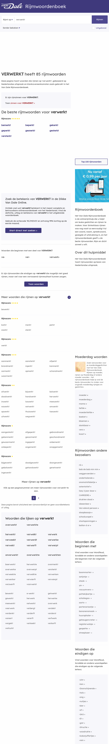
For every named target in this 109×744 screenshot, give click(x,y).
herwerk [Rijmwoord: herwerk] (31, 598)
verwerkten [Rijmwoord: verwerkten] (54, 555)
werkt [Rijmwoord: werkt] (4, 345)
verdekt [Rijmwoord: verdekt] (52, 608)
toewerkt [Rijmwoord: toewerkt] (54, 411)
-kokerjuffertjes (86, 736)
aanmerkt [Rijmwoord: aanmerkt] (6, 361)
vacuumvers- (85, 589)
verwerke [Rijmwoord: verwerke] (53, 539)
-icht (81, 680)
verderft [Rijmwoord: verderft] (31, 613)
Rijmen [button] (99, 19)
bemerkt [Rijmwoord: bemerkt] (6, 125)
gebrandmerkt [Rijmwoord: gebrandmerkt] (57, 432)
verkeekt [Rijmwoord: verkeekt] (31, 623)
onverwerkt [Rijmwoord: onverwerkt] (11, 555)
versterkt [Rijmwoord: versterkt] (6, 136)
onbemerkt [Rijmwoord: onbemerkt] (55, 442)
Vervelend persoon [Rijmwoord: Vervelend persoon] (88, 508)
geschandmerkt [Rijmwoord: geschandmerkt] (57, 437)
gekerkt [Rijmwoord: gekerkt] (54, 125)
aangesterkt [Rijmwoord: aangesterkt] (7, 432)
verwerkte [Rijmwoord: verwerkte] (32, 524)
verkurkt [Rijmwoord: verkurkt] (9, 628)
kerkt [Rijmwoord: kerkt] (4, 325)
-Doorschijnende (87, 688)
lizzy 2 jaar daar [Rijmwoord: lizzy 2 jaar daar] (87, 491)
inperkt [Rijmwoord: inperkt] (28, 366)
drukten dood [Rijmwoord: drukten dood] (85, 499)
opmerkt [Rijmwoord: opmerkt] (29, 371)
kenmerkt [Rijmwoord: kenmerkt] (54, 366)
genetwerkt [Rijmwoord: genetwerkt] (55, 467)
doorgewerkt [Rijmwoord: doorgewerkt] (56, 462)
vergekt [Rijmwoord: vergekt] (9, 623)
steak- (82, 581)
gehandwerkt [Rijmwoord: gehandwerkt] (32, 467)
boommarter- (85, 572)
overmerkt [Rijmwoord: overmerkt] (53, 564)
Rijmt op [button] (7, 19)
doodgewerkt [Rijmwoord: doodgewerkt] (32, 462)
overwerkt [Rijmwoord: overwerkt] (11, 524)
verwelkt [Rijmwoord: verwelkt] (31, 534)
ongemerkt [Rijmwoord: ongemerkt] (30, 447)
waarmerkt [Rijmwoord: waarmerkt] (6, 376)
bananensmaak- (87, 611)
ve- (3, 257)
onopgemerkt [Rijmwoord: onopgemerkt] (56, 447)
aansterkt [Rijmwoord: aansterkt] (30, 361)
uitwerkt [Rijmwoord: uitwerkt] (5, 416)
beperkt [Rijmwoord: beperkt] (29, 125)
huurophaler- (85, 615)
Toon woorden (36, 284)
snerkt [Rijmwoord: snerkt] (4, 330)
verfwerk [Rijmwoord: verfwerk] (52, 618)
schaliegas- (84, 598)
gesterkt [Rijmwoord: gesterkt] (54, 130)
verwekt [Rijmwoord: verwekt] (9, 545)
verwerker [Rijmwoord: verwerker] (10, 579)
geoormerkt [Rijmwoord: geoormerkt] (31, 437)
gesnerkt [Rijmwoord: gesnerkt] (30, 130)
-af (80, 710)
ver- (27, 257)
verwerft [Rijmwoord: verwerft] (31, 545)
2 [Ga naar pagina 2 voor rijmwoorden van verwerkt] (38, 498)
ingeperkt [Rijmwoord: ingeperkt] (30, 442)
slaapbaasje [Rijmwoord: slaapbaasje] (85, 512)
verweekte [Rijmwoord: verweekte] (10, 574)
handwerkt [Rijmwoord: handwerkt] (30, 396)
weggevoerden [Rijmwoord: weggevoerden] (86, 473)
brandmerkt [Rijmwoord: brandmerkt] (7, 366)
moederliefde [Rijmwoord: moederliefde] (85, 412)
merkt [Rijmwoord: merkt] (28, 325)
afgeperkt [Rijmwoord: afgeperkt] (30, 432)
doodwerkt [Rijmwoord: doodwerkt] (6, 396)
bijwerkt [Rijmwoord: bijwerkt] (29, 391)
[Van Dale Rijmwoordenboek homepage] (13, 6)
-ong (81, 697)
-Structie (83, 727)
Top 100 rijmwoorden (91, 161)
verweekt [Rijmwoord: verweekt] (10, 539)
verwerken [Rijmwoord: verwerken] (53, 574)
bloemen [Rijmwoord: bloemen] (83, 421)
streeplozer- (85, 632)
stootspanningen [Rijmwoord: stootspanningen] (87, 521)
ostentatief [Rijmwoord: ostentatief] (84, 486)
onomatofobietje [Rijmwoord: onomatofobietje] (87, 482)
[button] (69, 297)
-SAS (81, 714)
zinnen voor (21, 103)
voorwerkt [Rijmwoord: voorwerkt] (32, 584)
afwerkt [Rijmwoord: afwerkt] (5, 391)
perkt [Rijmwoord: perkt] (52, 325)
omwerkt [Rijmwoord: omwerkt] (54, 406)
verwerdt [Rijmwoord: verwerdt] (32, 539)
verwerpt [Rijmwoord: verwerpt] (53, 545)
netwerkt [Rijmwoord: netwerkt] (29, 406)
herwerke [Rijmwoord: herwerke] (52, 598)
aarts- (82, 602)
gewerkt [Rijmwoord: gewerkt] (9, 598)
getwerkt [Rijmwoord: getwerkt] (52, 593)
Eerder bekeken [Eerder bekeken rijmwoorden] (10, 28)
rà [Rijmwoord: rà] (80, 465)
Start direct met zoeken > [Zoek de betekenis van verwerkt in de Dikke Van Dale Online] (23, 230)
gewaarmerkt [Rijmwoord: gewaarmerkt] (8, 442)
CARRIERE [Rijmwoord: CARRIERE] (84, 495)
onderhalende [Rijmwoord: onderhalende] (86, 478)
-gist (81, 723)
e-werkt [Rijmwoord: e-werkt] (30, 593)
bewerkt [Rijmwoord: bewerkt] (5, 309)
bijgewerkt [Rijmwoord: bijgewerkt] (6, 462)
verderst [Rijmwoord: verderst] (52, 613)
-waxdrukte (84, 731)
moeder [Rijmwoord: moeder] (83, 395)
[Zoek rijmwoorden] (29, 20)
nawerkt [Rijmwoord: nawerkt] (5, 406)
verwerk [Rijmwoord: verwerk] (52, 534)
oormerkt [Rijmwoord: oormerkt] (5, 371)
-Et (80, 718)
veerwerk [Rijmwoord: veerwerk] (10, 608)
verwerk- (55, 257)
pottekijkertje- (86, 594)
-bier (81, 705)
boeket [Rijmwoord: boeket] (82, 416)
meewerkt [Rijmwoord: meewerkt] (54, 401)
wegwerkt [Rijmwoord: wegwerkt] (30, 416)
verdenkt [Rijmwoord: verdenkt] (9, 613)
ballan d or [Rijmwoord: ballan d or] (84, 525)
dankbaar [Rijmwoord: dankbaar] (84, 425)
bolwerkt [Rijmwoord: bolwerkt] (54, 391)
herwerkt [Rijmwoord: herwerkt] (54, 396)
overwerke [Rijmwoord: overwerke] (10, 569)
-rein (81, 740)
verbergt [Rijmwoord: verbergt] (31, 608)
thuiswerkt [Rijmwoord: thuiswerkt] (30, 411)
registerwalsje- (86, 624)
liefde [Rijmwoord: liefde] (82, 408)
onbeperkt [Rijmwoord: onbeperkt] (6, 447)
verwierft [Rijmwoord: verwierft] (31, 579)
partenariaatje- (86, 607)
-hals (81, 692)
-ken (81, 684)
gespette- (83, 628)
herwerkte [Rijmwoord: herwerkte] (32, 564)
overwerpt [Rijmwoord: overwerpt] (32, 569)
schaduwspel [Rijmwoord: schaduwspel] (85, 516)
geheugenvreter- (87, 620)
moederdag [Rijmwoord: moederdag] (85, 399)
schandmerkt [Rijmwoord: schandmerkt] (56, 371)
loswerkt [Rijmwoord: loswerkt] (29, 401)
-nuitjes (82, 701)
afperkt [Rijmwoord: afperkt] (53, 361)
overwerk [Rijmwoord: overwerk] (52, 603)
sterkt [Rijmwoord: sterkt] (28, 330)
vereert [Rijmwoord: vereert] (8, 618)
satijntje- (83, 576)
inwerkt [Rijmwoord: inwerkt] (5, 401)
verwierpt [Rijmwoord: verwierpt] (52, 579)
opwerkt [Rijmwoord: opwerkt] (5, 411)
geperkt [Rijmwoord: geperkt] (5, 130)
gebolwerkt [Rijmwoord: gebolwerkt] (6, 467)
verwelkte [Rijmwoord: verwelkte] (32, 574)
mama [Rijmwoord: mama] (82, 403)
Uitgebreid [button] (101, 28)
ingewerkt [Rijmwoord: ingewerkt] (6, 472)
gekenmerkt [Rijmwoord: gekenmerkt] (7, 437)
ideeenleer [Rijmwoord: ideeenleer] (84, 504)
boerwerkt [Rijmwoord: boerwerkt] (10, 564)
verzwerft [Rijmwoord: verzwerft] (10, 584)
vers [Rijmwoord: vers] (81, 429)
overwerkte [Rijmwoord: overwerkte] (33, 555)
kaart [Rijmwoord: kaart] (81, 434)
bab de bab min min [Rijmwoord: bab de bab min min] (88, 469)
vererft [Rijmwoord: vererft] (30, 618)
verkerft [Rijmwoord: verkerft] (52, 623)
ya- (80, 585)
